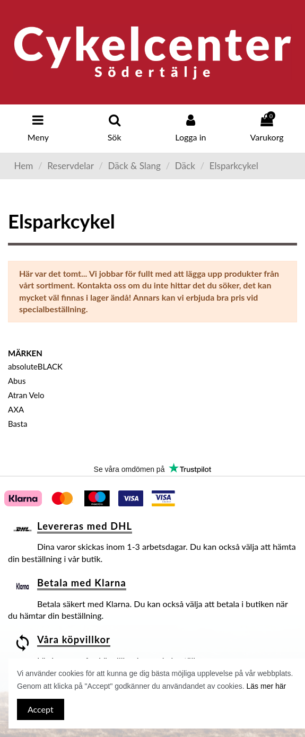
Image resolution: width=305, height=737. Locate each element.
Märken (25, 353)
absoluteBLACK (35, 366)
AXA (16, 409)
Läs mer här (266, 686)
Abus (16, 380)
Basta (17, 423)
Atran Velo (26, 395)
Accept (41, 709)
